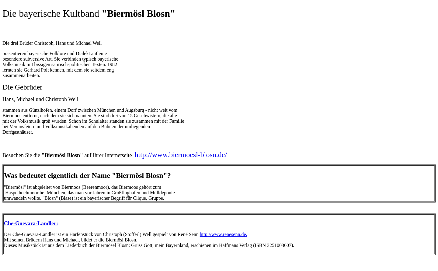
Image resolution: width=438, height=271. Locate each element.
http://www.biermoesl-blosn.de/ (180, 155)
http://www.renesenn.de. (223, 234)
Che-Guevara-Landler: (31, 223)
